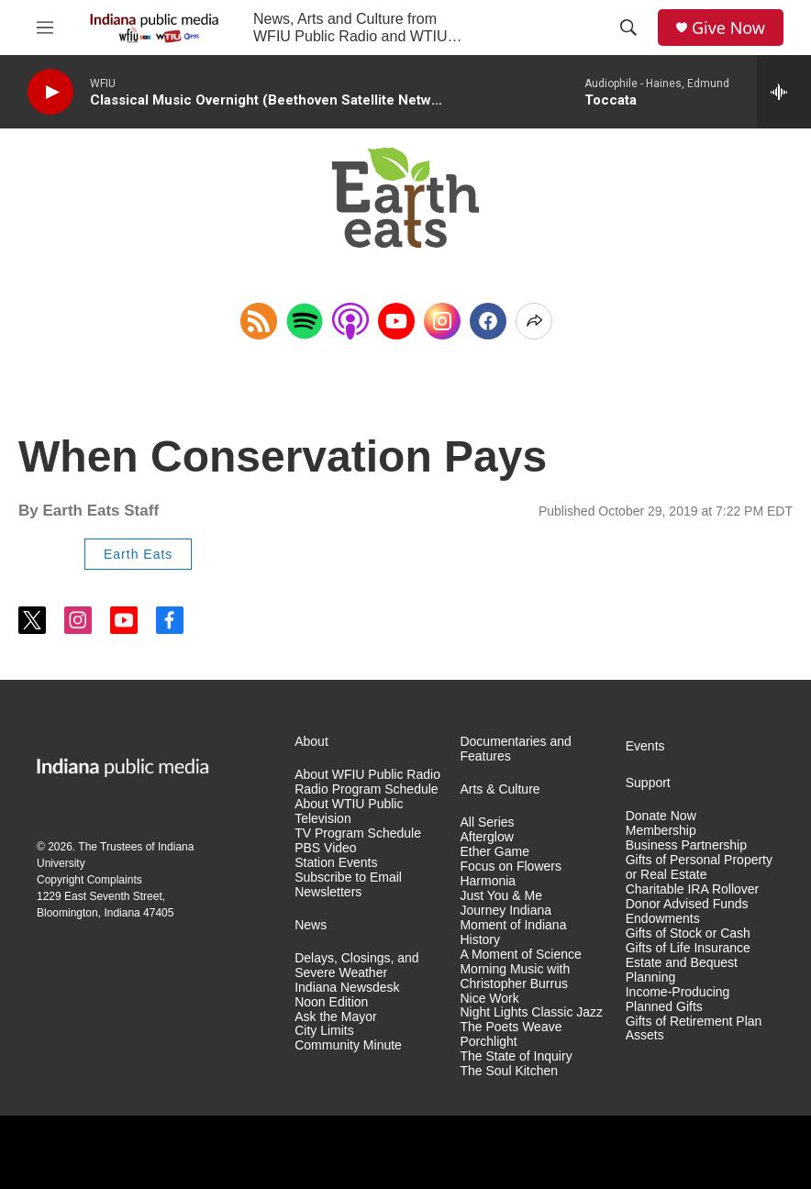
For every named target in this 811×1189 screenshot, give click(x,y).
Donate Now (661, 816)
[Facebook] (488, 321)
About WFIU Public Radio (367, 775)
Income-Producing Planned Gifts (678, 999)
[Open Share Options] (534, 321)
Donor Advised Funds (687, 904)
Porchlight (488, 1042)
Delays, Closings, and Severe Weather (356, 965)
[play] (50, 92)
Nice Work (489, 999)
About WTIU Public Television (348, 811)
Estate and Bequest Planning (682, 970)
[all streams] (784, 91)
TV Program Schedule (357, 833)
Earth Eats (138, 554)
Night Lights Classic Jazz (531, 1012)
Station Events (335, 863)
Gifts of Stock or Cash (688, 933)
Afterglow (486, 837)
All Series (487, 822)
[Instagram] (442, 321)
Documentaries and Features (515, 749)
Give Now (728, 28)
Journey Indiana (505, 910)
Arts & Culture (499, 789)
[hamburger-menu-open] (45, 27)
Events (645, 746)
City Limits (324, 1031)
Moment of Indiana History (513, 932)
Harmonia (488, 881)
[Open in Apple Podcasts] (350, 321)
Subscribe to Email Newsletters (348, 885)
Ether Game (494, 852)
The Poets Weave (510, 1027)
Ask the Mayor (335, 1017)
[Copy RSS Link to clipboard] (258, 321)
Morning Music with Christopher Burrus (515, 976)
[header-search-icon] (628, 27)
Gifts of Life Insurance (688, 948)
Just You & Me (501, 896)
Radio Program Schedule (366, 789)
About (311, 742)
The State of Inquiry (516, 1056)
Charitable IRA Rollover (693, 889)
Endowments (663, 919)
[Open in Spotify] (304, 321)
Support (648, 783)
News (310, 925)
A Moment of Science (520, 954)
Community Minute (348, 1045)
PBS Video (325, 848)
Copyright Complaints (89, 879)
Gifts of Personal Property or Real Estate (699, 867)
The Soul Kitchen (509, 1071)
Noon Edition (331, 1002)
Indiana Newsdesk (346, 988)
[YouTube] (396, 321)
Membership (661, 831)
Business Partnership (686, 845)
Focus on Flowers (510, 866)
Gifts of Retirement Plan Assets (694, 1029)
